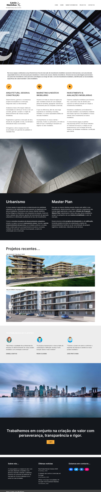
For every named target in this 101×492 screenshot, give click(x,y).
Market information (71, 5)
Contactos (91, 5)
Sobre (62, 5)
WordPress (21, 490)
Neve (7, 490)
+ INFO (50, 440)
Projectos (83, 5)
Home (56, 5)
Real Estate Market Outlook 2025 (48, 467)
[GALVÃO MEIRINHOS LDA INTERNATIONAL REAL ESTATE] (14, 5)
